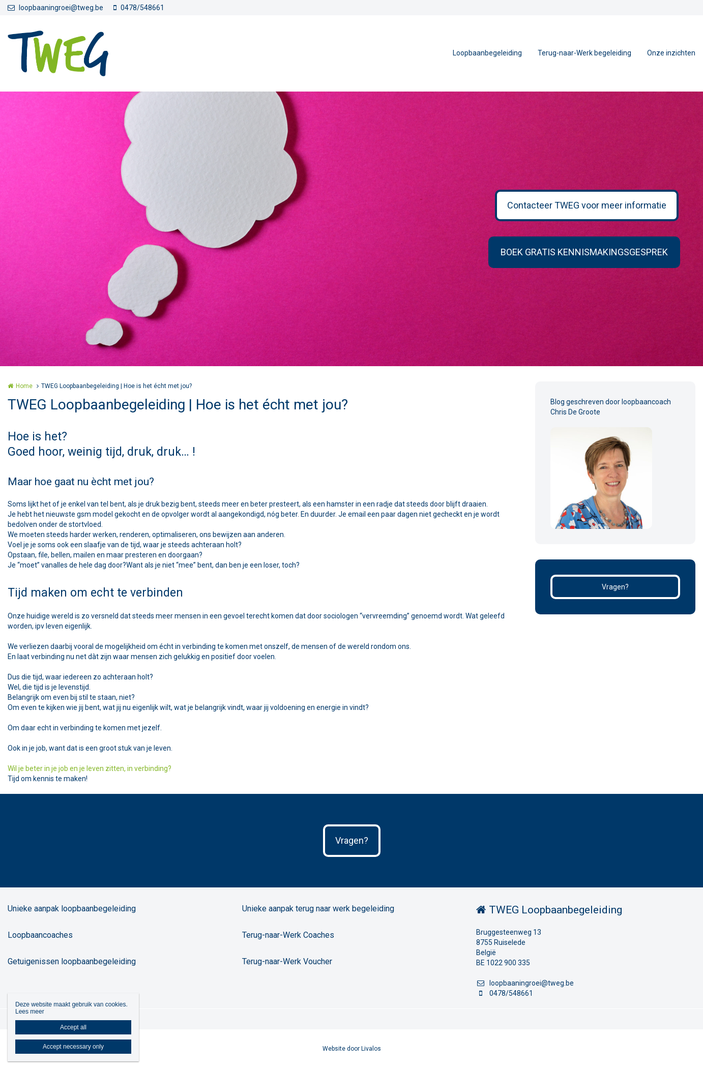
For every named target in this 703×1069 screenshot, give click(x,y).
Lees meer (29, 1011)
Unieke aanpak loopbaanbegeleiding (72, 908)
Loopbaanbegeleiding (487, 53)
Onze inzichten (671, 53)
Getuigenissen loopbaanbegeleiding (72, 961)
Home (24, 386)
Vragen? (615, 587)
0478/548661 (138, 8)
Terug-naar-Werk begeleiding (584, 53)
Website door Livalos (352, 1048)
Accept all (73, 1027)
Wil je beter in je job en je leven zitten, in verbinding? (89, 768)
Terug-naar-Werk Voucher (287, 961)
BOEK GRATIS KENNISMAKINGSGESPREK (584, 252)
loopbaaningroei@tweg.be (55, 8)
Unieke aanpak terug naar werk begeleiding (318, 908)
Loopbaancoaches (40, 935)
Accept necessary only (73, 1046)
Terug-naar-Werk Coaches (288, 935)
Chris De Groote (575, 412)
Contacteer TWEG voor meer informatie (586, 205)
